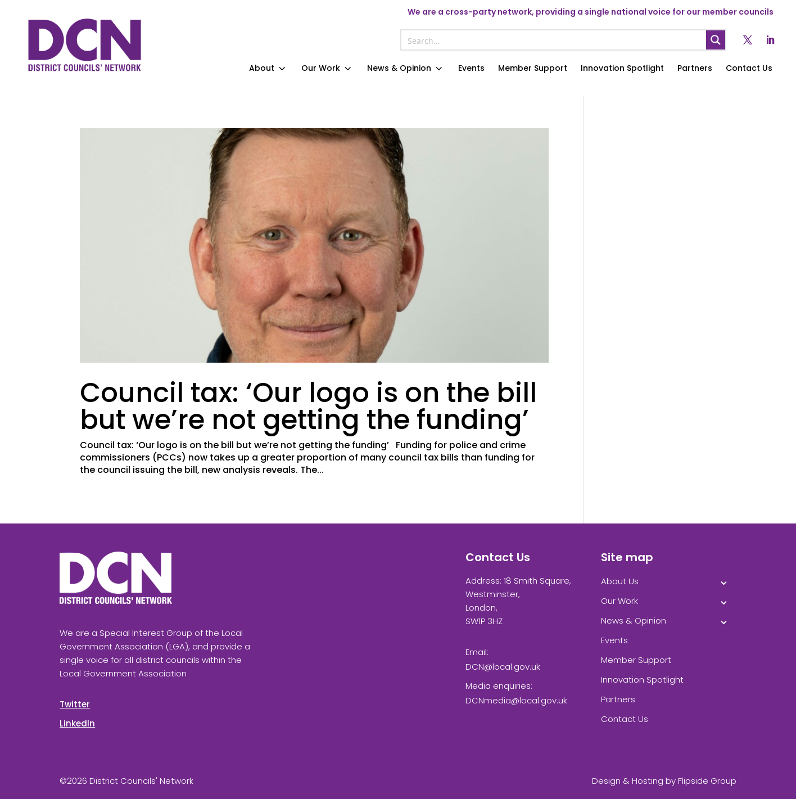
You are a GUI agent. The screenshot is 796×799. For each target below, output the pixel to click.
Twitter (75, 704)
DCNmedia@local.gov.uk (516, 700)
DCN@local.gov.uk (502, 666)
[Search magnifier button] (715, 39)
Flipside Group (707, 781)
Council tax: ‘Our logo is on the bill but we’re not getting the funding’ (308, 406)
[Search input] (554, 40)
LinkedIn (77, 723)
